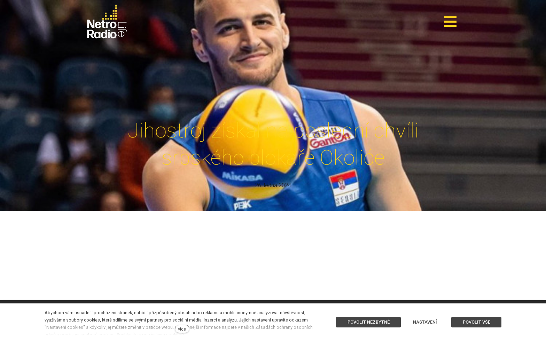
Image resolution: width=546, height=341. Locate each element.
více (182, 329)
